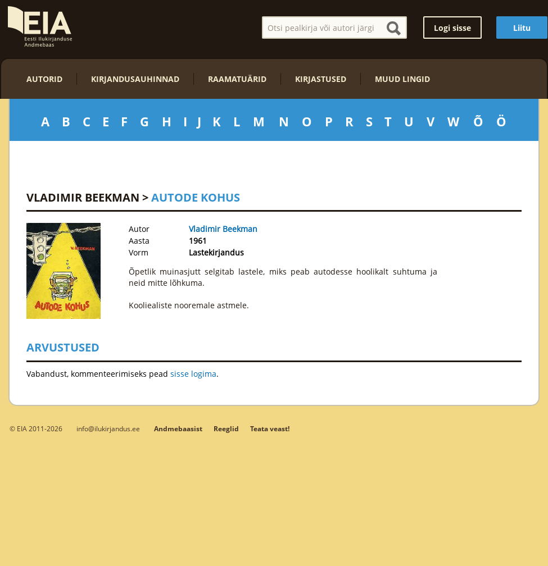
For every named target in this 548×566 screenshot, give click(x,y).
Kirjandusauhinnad (135, 79)
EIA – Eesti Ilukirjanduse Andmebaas (40, 26)
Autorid (44, 79)
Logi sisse (452, 27)
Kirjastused (320, 79)
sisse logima (193, 373)
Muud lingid (402, 79)
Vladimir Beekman (82, 197)
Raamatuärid (237, 79)
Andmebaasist (178, 428)
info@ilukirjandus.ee (108, 428)
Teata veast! (269, 428)
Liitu (522, 27)
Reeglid (226, 428)
